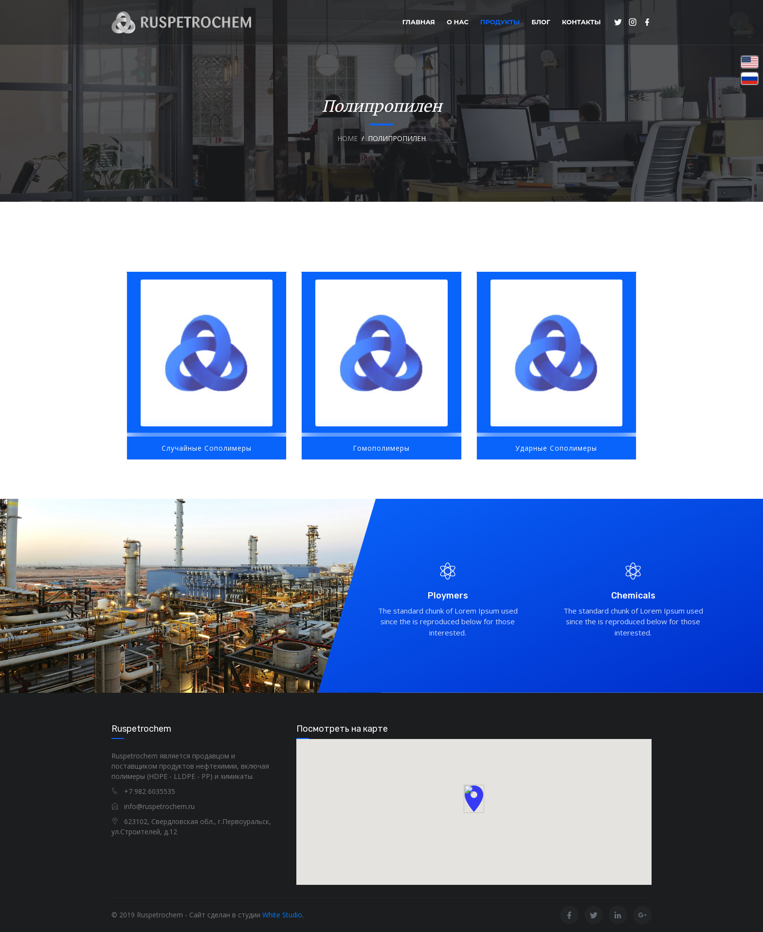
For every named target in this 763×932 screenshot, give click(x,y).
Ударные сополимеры (556, 448)
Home (347, 138)
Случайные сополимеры (207, 448)
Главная (418, 22)
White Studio (282, 914)
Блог (540, 22)
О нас (458, 22)
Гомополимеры (381, 448)
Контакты (581, 22)
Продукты (500, 22)
